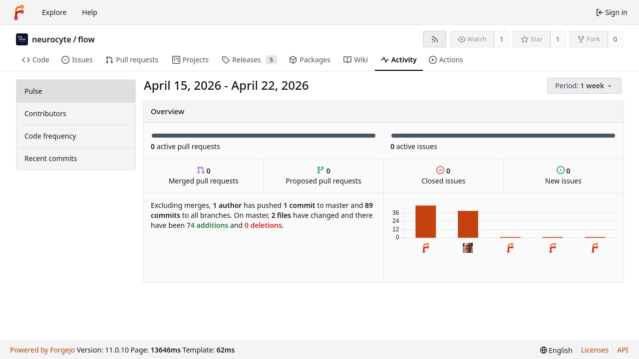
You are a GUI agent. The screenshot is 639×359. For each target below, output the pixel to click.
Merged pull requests (204, 175)
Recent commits (50, 158)
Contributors (45, 113)
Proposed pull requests (323, 175)
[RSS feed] (434, 39)
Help (89, 12)
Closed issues (443, 175)
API (622, 350)
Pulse (33, 91)
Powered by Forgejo (42, 350)
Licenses (595, 350)
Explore (54, 12)
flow (86, 39)
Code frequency (50, 136)
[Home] (19, 12)
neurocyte (51, 39)
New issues (563, 175)
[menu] (585, 86)
